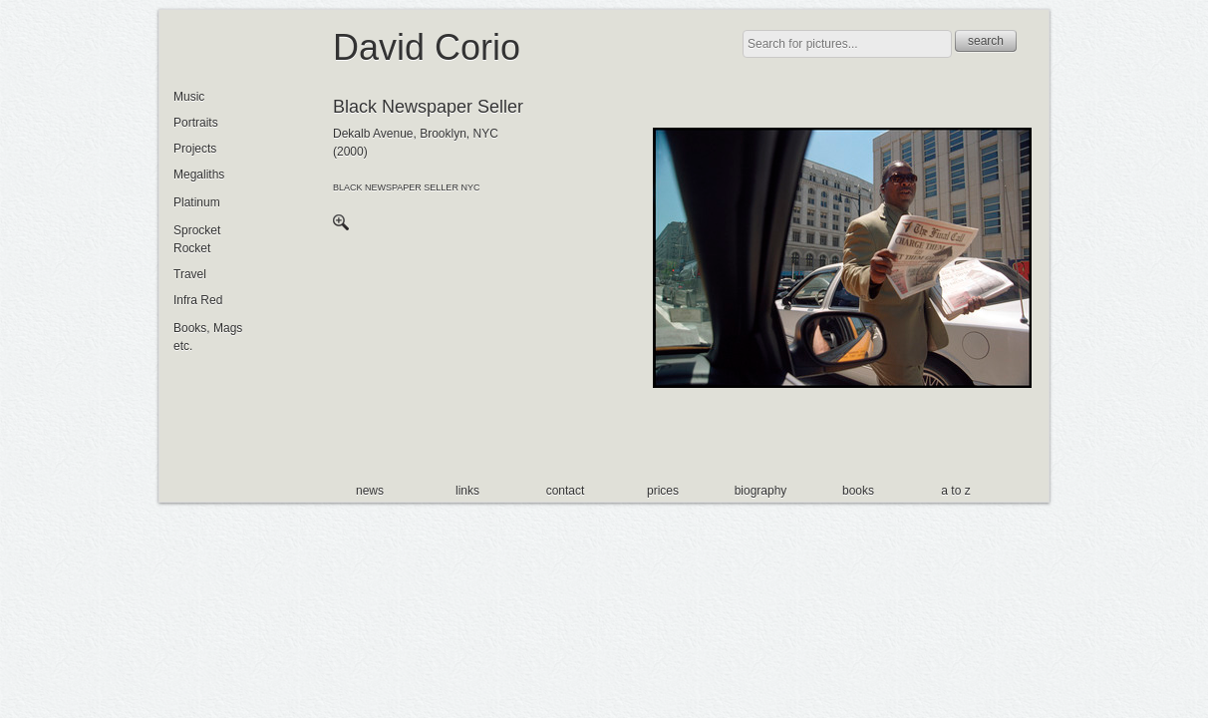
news (370, 491)
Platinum (196, 202)
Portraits (195, 123)
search (986, 41)
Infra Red (197, 300)
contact (565, 491)
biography (761, 491)
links (467, 491)
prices (663, 491)
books (858, 491)
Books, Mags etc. (207, 337)
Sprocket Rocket (196, 239)
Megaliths (198, 174)
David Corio (426, 47)
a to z (955, 491)
